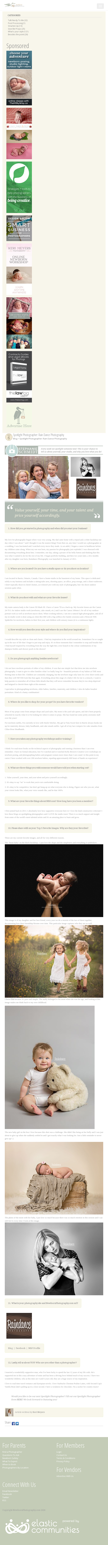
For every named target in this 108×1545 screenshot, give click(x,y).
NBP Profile (34, 1348)
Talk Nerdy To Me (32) (18, 20)
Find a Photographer (12, 1451)
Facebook (20, 1348)
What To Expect (9, 1461)
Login (59, 1451)
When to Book (9, 1464)
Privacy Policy (63, 1461)
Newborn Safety (10, 1458)
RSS (4, 1500)
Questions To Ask (10, 1455)
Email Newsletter (10, 1491)
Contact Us (61, 1455)
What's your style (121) (18, 31)
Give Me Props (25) (16, 28)
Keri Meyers (39, 1412)
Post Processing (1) (16, 23)
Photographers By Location (15, 1467)
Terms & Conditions (65, 1458)
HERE (19, 1399)
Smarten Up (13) (15, 26)
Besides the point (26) (18, 34)
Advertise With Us (65, 1476)
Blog (15, 438)
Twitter (5, 1497)
